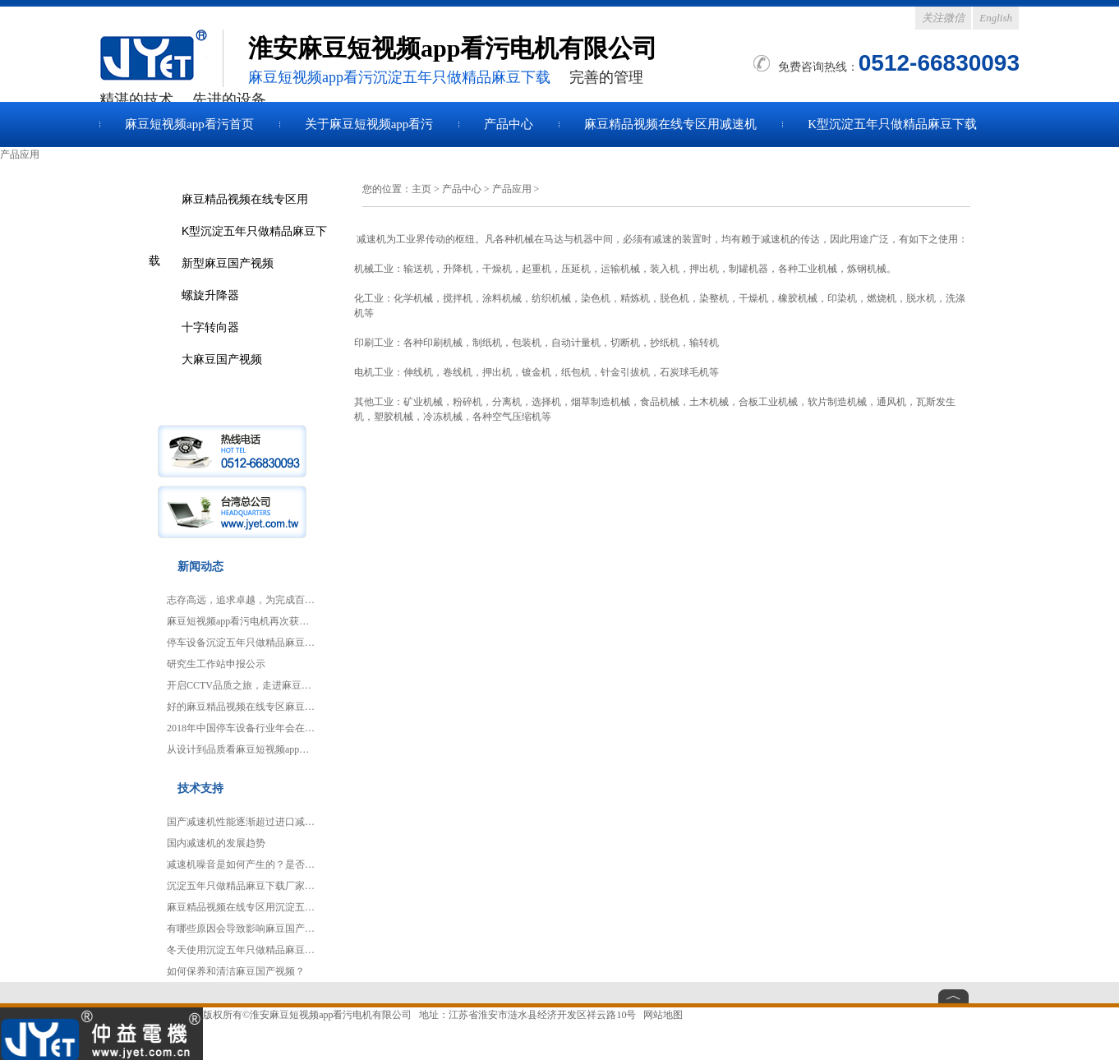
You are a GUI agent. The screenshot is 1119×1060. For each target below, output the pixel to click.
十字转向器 (210, 327)
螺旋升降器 (210, 295)
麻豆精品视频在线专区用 (245, 198)
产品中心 (508, 124)
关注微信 (943, 18)
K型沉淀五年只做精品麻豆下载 (892, 124)
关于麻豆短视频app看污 (369, 124)
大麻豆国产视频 (222, 359)
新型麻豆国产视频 (228, 263)
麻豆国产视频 (161, 58)
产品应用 (512, 189)
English (995, 18)
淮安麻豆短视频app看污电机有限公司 (331, 1015)
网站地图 (663, 1015)
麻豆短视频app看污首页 (189, 124)
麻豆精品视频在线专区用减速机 (670, 124)
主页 (421, 189)
